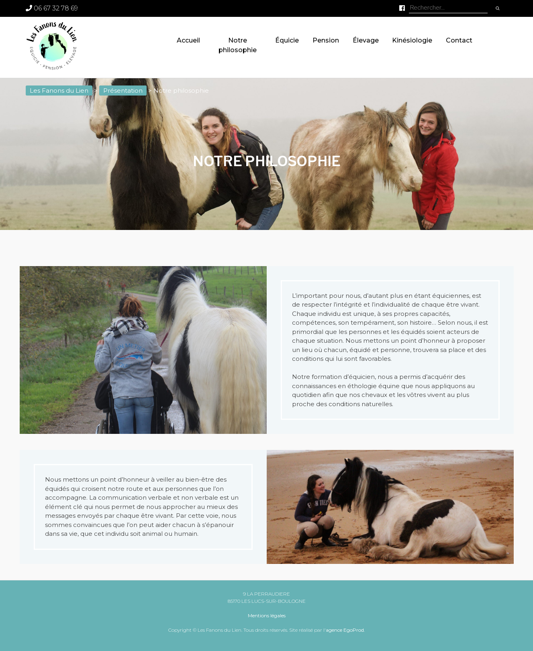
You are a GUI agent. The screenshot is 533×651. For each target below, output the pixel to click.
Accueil (188, 40)
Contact (459, 40)
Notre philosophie (238, 45)
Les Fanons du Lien (59, 90)
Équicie (287, 40)
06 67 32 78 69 (52, 8)
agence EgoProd (345, 630)
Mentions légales (267, 615)
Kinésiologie (412, 40)
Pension (325, 40)
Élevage (366, 40)
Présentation (123, 90)
